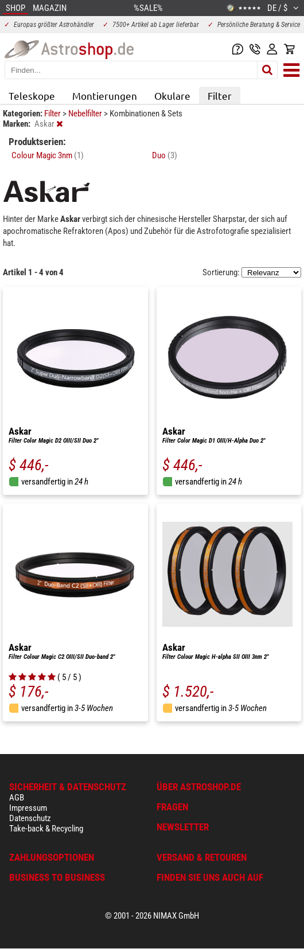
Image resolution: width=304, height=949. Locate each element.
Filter (220, 95)
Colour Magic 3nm (47, 155)
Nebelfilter (86, 113)
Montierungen (104, 95)
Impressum (28, 808)
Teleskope (32, 95)
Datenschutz (30, 818)
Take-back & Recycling (46, 828)
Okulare (172, 95)
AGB (16, 797)
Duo (164, 155)
